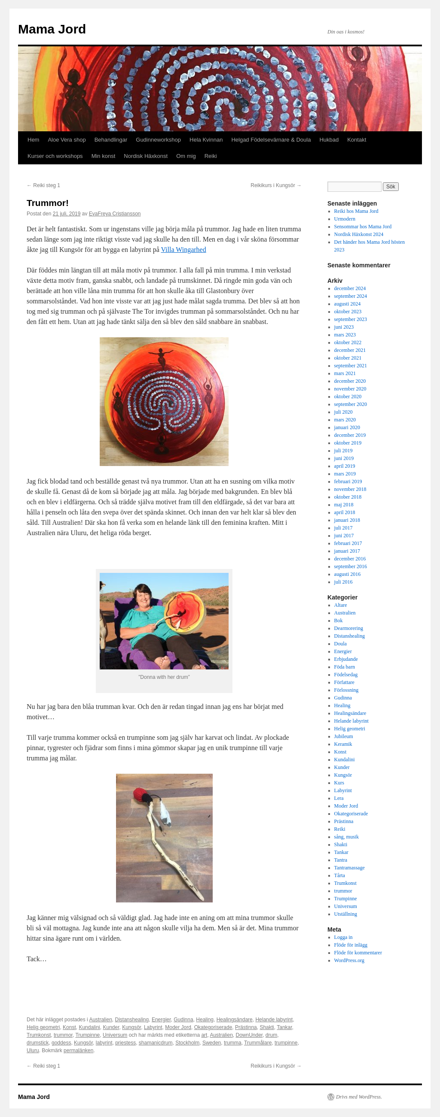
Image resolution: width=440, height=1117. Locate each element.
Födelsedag (346, 675)
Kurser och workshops (55, 156)
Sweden (211, 1043)
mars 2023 (345, 335)
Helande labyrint (274, 1020)
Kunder (111, 1027)
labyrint (104, 1043)
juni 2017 (344, 536)
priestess (125, 1043)
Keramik (343, 744)
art (204, 1035)
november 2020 (350, 389)
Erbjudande (346, 659)
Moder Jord (178, 1027)
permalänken (78, 1050)
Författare (344, 682)
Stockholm (187, 1043)
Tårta (339, 875)
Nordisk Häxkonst (146, 156)
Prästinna (246, 1027)
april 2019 (344, 466)
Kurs (339, 783)
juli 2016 (343, 582)
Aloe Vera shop (67, 139)
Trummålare (258, 1043)
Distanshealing (132, 1020)
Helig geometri (43, 1027)
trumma (232, 1043)
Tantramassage (349, 868)
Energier (161, 1020)
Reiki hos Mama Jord (356, 211)
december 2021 (350, 350)
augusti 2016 (347, 574)
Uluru (33, 1050)
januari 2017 (347, 551)
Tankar (284, 1027)
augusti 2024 (347, 304)
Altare (340, 605)
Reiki (211, 156)
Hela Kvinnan (206, 139)
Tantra (340, 860)
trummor (63, 1035)
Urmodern (344, 219)
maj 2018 (344, 505)
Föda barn (344, 667)
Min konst (104, 156)
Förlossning (346, 690)
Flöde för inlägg (350, 945)
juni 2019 (344, 458)
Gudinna (183, 1020)
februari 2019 (348, 481)
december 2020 (350, 381)
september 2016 (350, 566)
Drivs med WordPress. (359, 1097)
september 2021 (350, 366)
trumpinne (286, 1043)
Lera (339, 798)
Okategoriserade (213, 1027)
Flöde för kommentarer (358, 953)
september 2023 (350, 319)
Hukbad (329, 139)
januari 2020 (347, 427)
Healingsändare (235, 1020)
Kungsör (131, 1027)
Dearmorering (348, 628)
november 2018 (350, 489)
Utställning (345, 914)
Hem (33, 139)
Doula (340, 644)
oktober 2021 (348, 358)
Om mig (186, 156)
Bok (338, 621)
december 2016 (350, 559)
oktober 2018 (348, 497)
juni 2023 (344, 327)
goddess (61, 1043)
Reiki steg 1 (43, 185)
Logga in (343, 937)
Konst (69, 1027)
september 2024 (350, 296)
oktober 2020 (348, 397)
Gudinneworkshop (158, 139)
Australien (100, 1020)
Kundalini (89, 1027)
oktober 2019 (348, 443)
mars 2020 (345, 420)
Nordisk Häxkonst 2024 (359, 234)
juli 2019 (343, 451)
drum (271, 1035)
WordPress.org (349, 960)
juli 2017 (343, 528)
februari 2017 (348, 543)
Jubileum (343, 736)
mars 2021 (345, 373)
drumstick (38, 1043)
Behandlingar (111, 139)
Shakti (267, 1027)
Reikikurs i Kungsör (276, 185)
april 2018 (344, 512)
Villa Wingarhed (183, 249)
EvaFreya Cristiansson (115, 214)
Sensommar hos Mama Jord (363, 227)
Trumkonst (39, 1035)
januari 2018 (347, 520)
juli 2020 (343, 412)
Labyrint (153, 1027)
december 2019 (350, 435)
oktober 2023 (348, 312)
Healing (205, 1020)
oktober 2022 (348, 342)
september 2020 (350, 404)
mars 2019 (345, 474)
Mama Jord (52, 29)
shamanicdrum (156, 1043)
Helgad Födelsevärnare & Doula (271, 139)
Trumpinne (87, 1035)
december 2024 (350, 288)
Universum (115, 1035)
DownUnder (249, 1035)
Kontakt (356, 139)
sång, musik (346, 837)
